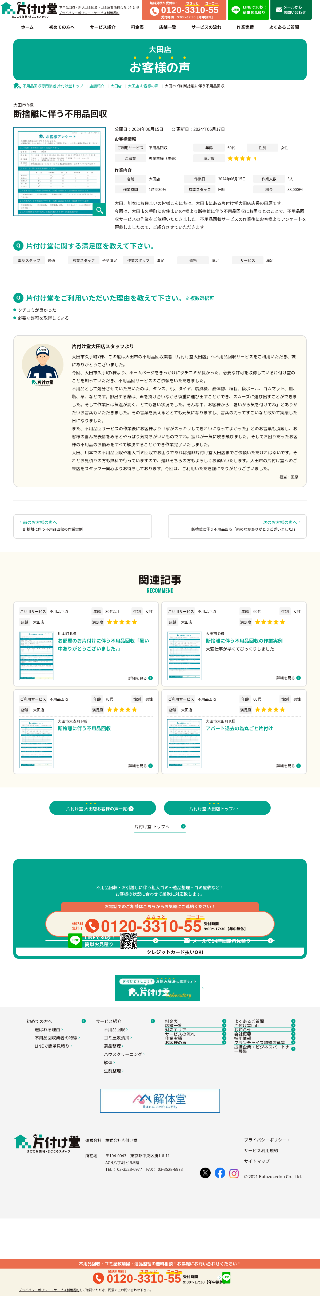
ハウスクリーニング (125, 1123)
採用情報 (263, 1135)
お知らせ (263, 1111)
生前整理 (114, 1140)
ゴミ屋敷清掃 (118, 1107)
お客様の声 (194, 1147)
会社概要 (263, 1123)
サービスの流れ (194, 1123)
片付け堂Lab (263, 1098)
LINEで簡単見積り (54, 1115)
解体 (110, 1132)
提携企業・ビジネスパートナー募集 (263, 1162)
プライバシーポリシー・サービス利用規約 (89, 12)
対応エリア (194, 1111)
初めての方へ (56, 1086)
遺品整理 (114, 1115)
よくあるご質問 (263, 1086)
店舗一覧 (194, 1098)
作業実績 (194, 1135)
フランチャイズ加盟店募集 (263, 1147)
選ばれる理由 (49, 1098)
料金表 (194, 1086)
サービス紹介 (125, 1086)
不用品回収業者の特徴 (58, 1107)
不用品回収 (116, 1098)
